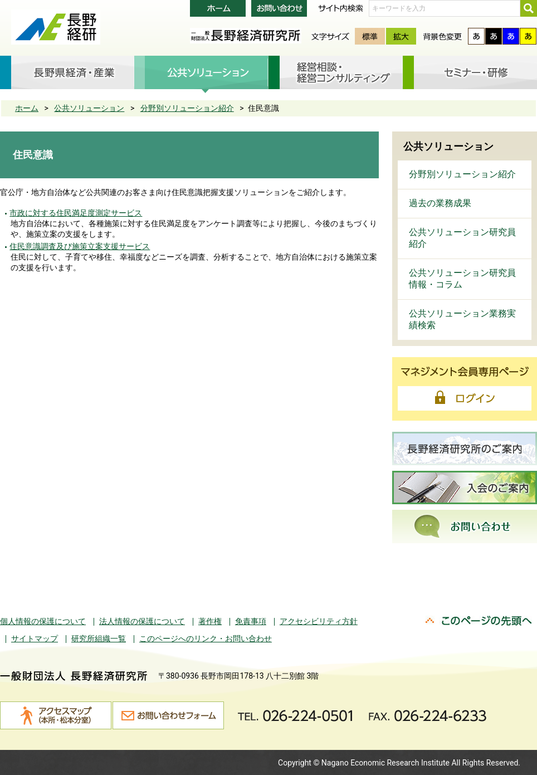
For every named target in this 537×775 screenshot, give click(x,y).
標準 (370, 36)
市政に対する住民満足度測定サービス (75, 212)
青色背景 (510, 36)
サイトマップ (34, 638)
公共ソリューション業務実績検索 (462, 319)
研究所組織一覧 (98, 638)
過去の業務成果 (440, 203)
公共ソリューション (89, 108)
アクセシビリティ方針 (319, 621)
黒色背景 (493, 36)
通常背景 (476, 36)
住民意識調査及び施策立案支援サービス (79, 246)
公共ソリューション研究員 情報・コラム (462, 278)
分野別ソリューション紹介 (187, 108)
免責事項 (250, 621)
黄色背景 (528, 36)
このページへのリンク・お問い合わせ (205, 638)
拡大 (401, 36)
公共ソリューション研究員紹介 (462, 238)
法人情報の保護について (142, 621)
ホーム (26, 108)
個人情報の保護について (43, 621)
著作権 (210, 621)
